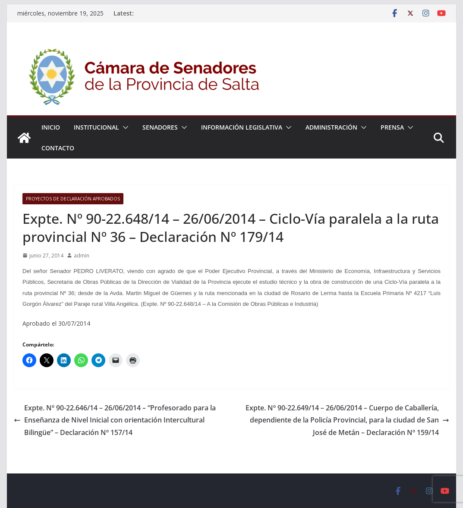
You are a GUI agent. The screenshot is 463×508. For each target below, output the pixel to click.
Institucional (96, 127)
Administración (331, 127)
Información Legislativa (241, 127)
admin (81, 255)
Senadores (160, 127)
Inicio (50, 127)
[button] (124, 127)
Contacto (57, 148)
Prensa (392, 127)
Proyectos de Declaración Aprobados (73, 199)
